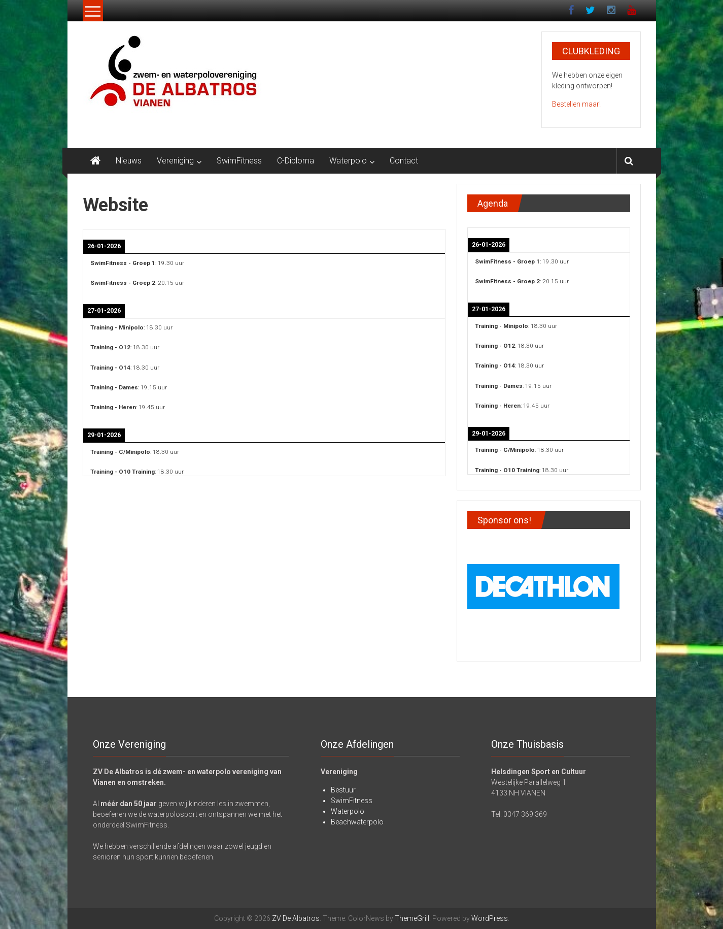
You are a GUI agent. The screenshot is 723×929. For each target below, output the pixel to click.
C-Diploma (295, 160)
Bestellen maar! (576, 104)
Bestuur (343, 790)
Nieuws (129, 160)
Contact (404, 160)
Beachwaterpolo (357, 822)
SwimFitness (239, 160)
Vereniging (175, 160)
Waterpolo (348, 160)
